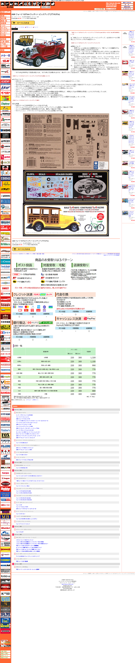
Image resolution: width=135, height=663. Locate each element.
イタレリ (18, 483)
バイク (21, 4)
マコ (5, 512)
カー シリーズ (27, 465)
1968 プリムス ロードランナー (131, 112)
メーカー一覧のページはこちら (5, 55)
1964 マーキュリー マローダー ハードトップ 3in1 (27, 428)
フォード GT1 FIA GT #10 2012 (23, 498)
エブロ (5, 178)
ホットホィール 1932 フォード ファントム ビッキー (28, 432)
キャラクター (25, 4)
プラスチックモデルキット (29, 440)
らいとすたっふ (5, 609)
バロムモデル (5, 387)
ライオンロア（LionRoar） (5, 604)
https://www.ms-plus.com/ (67, 584)
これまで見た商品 (100, 9)
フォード (36, 27)
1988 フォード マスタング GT (23, 418)
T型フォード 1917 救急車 (22, 561)
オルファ (5, 189)
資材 (44, 4)
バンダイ (5, 392)
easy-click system (24, 452)
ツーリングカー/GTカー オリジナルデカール (32, 488)
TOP (7, 7)
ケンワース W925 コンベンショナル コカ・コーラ (132, 188)
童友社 (5, 343)
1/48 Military (25, 567)
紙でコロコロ (5, 201)
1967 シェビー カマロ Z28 (131, 152)
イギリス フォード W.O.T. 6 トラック (24, 540)
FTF (5, 167)
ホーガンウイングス (5, 478)
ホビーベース (5, 494)
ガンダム (30, 4)
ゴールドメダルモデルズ (5, 238)
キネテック (5, 212)
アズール (5, 87)
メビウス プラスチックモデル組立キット (30, 445)
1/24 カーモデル (27, 473)
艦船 (12, 4)
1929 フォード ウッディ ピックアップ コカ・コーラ (28, 435)
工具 (39, 4)
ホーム (84, 573)
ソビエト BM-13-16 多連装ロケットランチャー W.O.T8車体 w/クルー (32, 543)
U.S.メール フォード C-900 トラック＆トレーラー (27, 433)
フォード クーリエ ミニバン (22, 417)
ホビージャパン (5, 489)
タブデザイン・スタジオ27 (5, 327)
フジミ (5, 446)
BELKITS (5, 467)
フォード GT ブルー (20, 513)
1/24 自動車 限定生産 (26, 516)
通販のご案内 (5, 653)
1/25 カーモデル (17, 17)
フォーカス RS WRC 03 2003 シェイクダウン (26, 518)
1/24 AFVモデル (22, 478)
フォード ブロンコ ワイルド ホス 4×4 (24, 430)
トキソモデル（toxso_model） (5, 348)
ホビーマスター (5, 505)
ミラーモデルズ (5, 544)
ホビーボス (5, 499)
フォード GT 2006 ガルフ (22, 442)
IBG (5, 66)
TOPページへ (5, 12)
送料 (127, 5)
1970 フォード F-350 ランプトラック (24, 447)
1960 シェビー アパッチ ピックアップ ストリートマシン (131, 34)
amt (13, 243)
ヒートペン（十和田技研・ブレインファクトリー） (5, 403)
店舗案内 (127, 9)
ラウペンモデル (5, 615)
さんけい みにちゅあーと (5, 256)
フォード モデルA (20, 27)
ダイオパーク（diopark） (5, 316)
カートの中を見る (111, 9)
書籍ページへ (5, 50)
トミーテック (5, 354)
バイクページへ (5, 25)
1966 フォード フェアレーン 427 (23, 424)
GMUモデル (19, 567)
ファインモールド (5, 419)
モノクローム (5, 576)
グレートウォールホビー (5, 222)
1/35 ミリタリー (23, 558)
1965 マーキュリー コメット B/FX (24, 449)
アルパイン (5, 103)
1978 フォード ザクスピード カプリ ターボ (26, 508)
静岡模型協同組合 (5, 272)
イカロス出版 (5, 114)
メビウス (18, 445)
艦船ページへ (5, 21)
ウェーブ (5, 130)
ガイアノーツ (5, 196)
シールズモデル (5, 267)
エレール (5, 183)
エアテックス (5, 141)
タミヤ (17, 502)
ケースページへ (5, 46)
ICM (17, 478)
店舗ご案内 (5, 651)
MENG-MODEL (19, 465)
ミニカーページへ (5, 33)
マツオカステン (5, 522)
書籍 (53, 4)
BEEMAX (5, 408)
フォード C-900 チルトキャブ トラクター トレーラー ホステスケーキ (32, 420)
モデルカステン (5, 570)
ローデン (5, 631)
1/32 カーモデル (27, 529)
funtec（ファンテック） (5, 425)
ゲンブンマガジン (5, 233)
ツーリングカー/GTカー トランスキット (31, 495)
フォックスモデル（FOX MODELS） (5, 435)
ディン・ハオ (5, 338)
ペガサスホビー (5, 462)
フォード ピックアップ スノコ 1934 (24, 426)
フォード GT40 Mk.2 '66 (21, 467)
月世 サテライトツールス (5, 228)
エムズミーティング (5, 645)
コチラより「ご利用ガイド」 (32, 399)
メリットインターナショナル (5, 554)
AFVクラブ (5, 151)
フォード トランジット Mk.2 (22, 486)
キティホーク (5, 206)
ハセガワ (18, 516)
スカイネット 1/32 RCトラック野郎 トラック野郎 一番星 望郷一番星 (28, 253)
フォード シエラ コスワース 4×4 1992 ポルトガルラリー (29, 476)
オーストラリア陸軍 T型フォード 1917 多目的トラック (29, 547)
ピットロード (5, 414)
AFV (5, 16)
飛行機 (7, 4)
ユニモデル (5, 593)
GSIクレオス (5, 261)
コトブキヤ (5, 244)
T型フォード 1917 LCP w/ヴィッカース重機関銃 (27, 545)
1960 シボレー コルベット (131, 62)
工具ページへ (5, 41)
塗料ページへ (5, 39)
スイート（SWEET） (5, 288)
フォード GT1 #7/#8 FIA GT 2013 (24, 493)
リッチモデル (5, 620)
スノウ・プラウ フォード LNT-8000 (24, 415)
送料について (5, 655)
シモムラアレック (5, 283)
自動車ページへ (5, 23)
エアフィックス (19, 529)
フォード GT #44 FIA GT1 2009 (23, 491)
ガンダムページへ (5, 28)
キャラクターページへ (5, 30)
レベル (17, 452)
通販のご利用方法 (127, 3)
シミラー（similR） (5, 277)
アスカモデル (5, 92)
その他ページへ (5, 35)
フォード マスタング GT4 (22, 506)
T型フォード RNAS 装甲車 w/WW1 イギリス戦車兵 (28, 551)
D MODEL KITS (19, 473)
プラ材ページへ (5, 44)
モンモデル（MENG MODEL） (5, 586)
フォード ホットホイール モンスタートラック (26, 422)
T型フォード (29, 27)
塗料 (34, 4)
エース (5, 162)
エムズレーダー (5, 642)
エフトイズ (5, 173)
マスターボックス (5, 517)
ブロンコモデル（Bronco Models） (5, 457)
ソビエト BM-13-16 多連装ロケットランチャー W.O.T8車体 (30, 541)
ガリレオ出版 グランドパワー (5, 217)
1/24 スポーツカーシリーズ (26, 502)
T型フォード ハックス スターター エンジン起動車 (27, 569)
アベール (5, 98)
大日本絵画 (5, 322)
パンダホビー (5, 398)
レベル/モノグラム (20, 521)
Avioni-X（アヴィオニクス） (5, 71)
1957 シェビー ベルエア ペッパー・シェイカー (131, 174)
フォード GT (19, 505)
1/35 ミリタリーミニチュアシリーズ (28, 553)
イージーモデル (5, 109)
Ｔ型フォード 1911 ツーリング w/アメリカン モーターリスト (30, 481)
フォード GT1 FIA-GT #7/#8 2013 (24, 499)
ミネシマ (5, 533)
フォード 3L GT (19, 532)
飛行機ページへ (5, 18)
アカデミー (5, 82)
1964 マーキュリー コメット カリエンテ (25, 437)
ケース (48, 4)
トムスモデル (5, 359)
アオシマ (5, 76)
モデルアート (5, 565)
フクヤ (5, 441)
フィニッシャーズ (5, 430)
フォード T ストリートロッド (23, 524)
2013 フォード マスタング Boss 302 (24, 459)
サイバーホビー (5, 251)
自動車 (89, 573)
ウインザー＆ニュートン (5, 125)
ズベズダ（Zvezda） (5, 309)
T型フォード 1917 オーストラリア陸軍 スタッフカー (28, 549)
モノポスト (5, 581)
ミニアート (5, 528)
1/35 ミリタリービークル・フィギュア (27, 537)
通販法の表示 (5, 658)
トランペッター (5, 370)
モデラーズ (5, 560)
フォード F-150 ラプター (22, 454)
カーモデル (22, 457)
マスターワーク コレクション (26, 511)
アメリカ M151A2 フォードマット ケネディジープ (27, 556)
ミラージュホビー (5, 538)
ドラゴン (5, 364)
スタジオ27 (18, 488)
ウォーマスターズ (5, 135)
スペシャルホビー (5, 304)
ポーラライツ (19, 440)
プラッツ (5, 451)
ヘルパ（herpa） (5, 473)
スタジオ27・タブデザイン (5, 299)
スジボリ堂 (5, 293)
